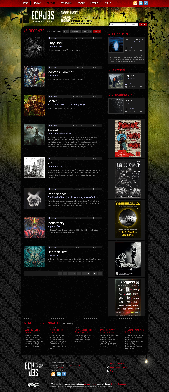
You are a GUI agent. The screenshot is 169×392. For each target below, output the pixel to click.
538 (95, 273)
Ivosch (60, 368)
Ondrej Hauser (75, 365)
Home (25, 3)
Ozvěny (81, 3)
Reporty (94, 3)
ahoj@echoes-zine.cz (119, 367)
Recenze (51, 3)
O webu (108, 3)
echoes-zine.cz (90, 384)
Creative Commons (118, 384)
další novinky (68, 324)
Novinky (37, 3)
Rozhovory (66, 3)
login (112, 371)
